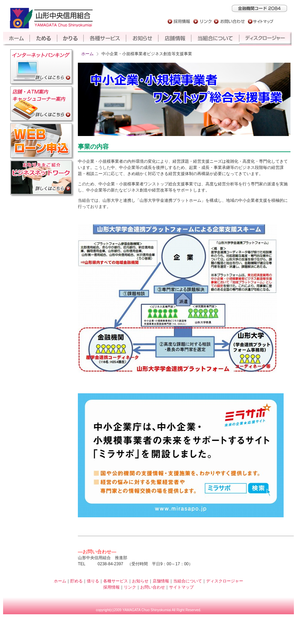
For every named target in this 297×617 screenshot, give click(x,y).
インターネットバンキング (42, 67)
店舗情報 (174, 39)
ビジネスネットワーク (42, 178)
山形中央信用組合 (51, 18)
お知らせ (142, 39)
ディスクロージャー (266, 39)
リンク (202, 21)
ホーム (16, 39)
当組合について (215, 39)
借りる (70, 39)
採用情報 (178, 21)
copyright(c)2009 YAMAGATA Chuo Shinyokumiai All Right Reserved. (148, 610)
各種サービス (105, 39)
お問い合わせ (229, 21)
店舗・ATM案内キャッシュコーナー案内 (42, 104)
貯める (43, 39)
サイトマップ (259, 21)
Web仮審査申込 (42, 141)
